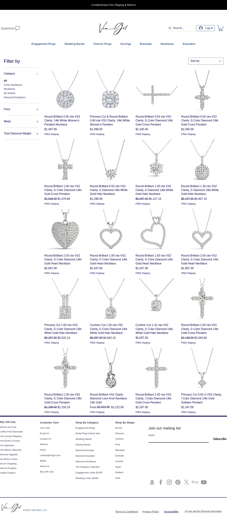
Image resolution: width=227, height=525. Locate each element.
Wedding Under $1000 (87, 478)
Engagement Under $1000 (89, 472)
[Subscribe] (217, 439)
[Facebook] (160, 482)
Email (151, 435)
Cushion (119, 439)
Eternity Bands (83, 444)
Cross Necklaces (13, 84)
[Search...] (179, 28)
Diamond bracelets (85, 456)
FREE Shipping (51, 134)
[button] (220, 28)
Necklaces (9, 88)
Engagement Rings (85, 428)
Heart (118, 467)
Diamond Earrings (85, 450)
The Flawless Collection (88, 467)
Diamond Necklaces (15, 97)
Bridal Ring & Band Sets (88, 433)
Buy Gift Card (47, 471)
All (5, 80)
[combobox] (205, 61)
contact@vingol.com (50, 455)
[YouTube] (203, 482)
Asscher (119, 461)
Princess (119, 433)
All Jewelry (10, 93)
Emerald (119, 455)
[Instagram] (169, 482)
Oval (117, 478)
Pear (117, 444)
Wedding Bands (84, 439)
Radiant (119, 472)
